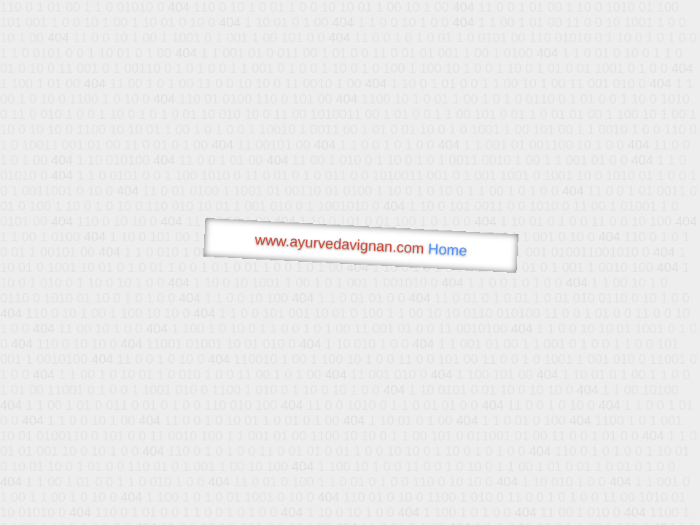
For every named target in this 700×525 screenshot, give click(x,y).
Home (447, 250)
